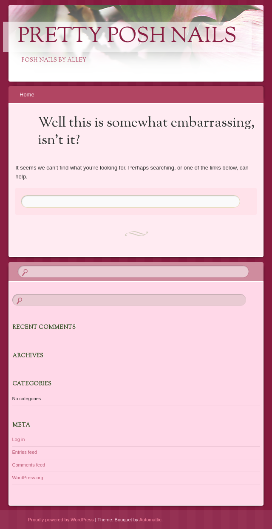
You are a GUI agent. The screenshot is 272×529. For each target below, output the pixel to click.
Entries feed (24, 452)
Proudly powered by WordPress (61, 519)
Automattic (150, 519)
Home (27, 94)
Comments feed (28, 464)
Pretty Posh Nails (127, 37)
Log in (18, 439)
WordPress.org (27, 477)
